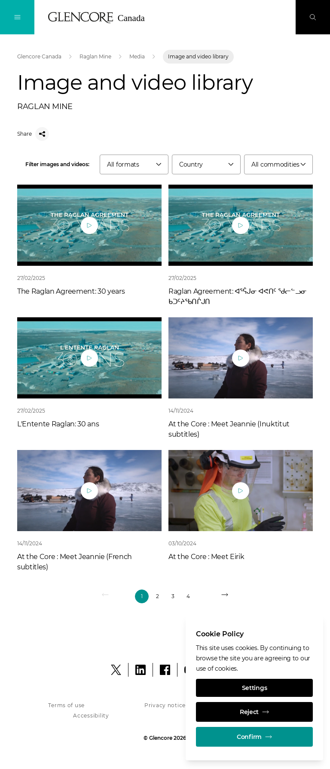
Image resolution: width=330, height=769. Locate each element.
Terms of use (66, 705)
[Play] (89, 225)
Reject (254, 712)
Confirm (254, 737)
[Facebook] (165, 670)
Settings (254, 688)
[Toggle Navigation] (17, 17)
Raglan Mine (95, 56)
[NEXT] (224, 596)
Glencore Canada (39, 56)
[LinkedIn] (140, 670)
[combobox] (134, 164)
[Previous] (105, 596)
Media (137, 56)
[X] (116, 670)
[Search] (313, 17)
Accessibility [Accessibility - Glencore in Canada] (91, 715)
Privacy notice (165, 705)
